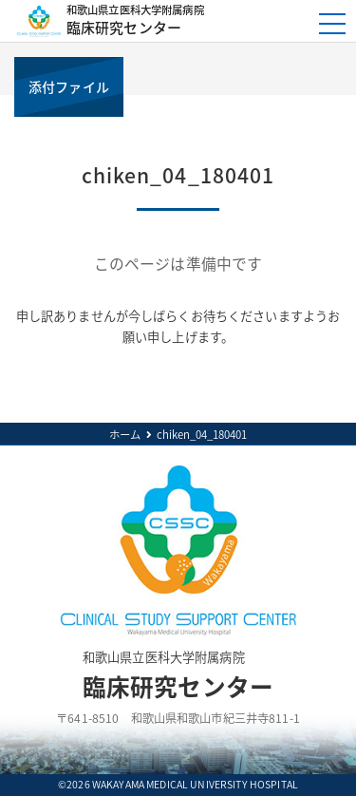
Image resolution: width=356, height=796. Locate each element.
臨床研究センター (183, 20)
